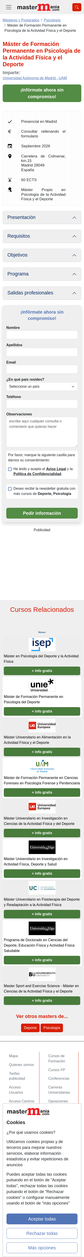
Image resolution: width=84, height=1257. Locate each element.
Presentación (21, 217)
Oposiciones (58, 1101)
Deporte (30, 1028)
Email (11, 362)
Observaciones (19, 414)
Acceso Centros (21, 1101)
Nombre (13, 328)
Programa (17, 274)
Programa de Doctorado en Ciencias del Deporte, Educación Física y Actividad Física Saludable (39, 945)
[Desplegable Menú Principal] (9, 7)
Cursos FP (56, 1070)
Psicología (51, 1028)
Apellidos (14, 345)
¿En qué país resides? (25, 379)
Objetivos (17, 255)
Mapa (13, 1056)
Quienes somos (21, 1065)
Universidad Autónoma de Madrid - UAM (35, 78)
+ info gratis (42, 671)
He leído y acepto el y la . (43, 471)
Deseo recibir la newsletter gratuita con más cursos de (44, 491)
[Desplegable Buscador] (76, 7)
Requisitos (18, 236)
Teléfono (13, 397)
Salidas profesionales (30, 293)
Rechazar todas (42, 1233)
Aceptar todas (42, 1218)
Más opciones (42, 1247)
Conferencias (58, 1078)
